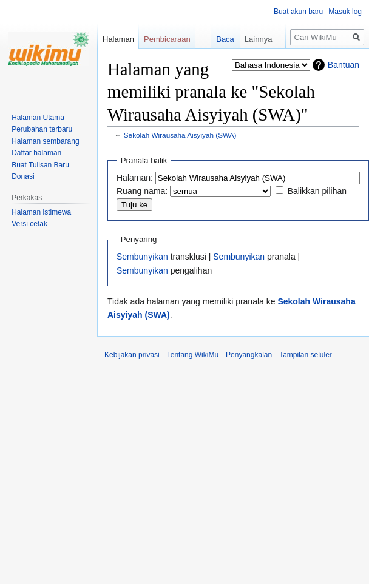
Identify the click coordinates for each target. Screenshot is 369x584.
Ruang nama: (142, 191)
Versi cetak (29, 224)
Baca (220, 39)
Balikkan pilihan (317, 191)
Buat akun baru (298, 11)
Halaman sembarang (45, 141)
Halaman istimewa (41, 212)
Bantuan (343, 65)
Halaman (118, 39)
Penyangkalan (249, 355)
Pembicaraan (167, 39)
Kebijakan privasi (132, 355)
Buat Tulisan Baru (40, 165)
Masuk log (345, 11)
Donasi (23, 176)
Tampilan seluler (305, 355)
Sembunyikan (142, 256)
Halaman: (135, 178)
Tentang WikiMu (192, 355)
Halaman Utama (38, 117)
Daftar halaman (36, 153)
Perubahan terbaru (42, 129)
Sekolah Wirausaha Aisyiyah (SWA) (180, 135)
